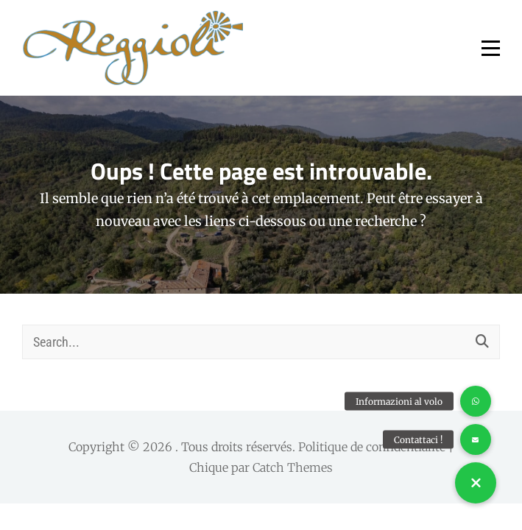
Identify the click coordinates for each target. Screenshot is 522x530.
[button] (475, 483)
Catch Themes (293, 467)
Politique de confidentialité (371, 446)
